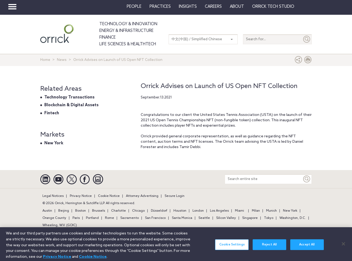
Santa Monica (182, 218)
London (198, 211)
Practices (160, 6)
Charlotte (118, 211)
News (62, 60)
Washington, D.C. (293, 218)
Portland (92, 218)
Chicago (138, 211)
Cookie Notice (109, 196)
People (134, 6)
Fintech (51, 113)
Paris (76, 218)
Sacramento (129, 218)
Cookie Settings (232, 247)
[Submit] (307, 39)
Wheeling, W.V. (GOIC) (59, 225)
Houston (179, 211)
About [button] (237, 6)
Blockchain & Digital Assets (71, 105)
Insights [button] (188, 6)
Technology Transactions (69, 97)
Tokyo (268, 218)
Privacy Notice (81, 196)
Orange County (54, 218)
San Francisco (155, 218)
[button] (298, 61)
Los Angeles (219, 211)
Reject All (269, 247)
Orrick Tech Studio (273, 6)
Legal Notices (53, 196)
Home (45, 60)
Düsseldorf (159, 211)
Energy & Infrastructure (126, 30)
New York (53, 143)
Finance (107, 37)
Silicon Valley (226, 218)
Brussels (98, 211)
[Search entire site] (263, 179)
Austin (47, 211)
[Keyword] (307, 179)
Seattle (204, 218)
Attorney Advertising (142, 196)
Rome (109, 218)
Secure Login (174, 196)
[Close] (343, 246)
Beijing (63, 211)
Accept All (307, 247)
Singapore (250, 218)
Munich (271, 211)
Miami (239, 211)
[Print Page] (308, 61)
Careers (213, 6)
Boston (80, 211)
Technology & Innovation (128, 24)
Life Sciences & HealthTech (127, 44)
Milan (256, 211)
